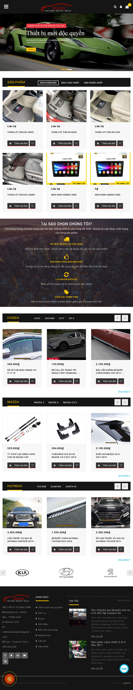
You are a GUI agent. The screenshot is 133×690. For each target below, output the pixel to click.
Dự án (40, 618)
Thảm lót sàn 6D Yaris (20, 132)
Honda (13, 318)
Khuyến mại (43, 635)
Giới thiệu (42, 624)
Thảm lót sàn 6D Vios (107, 132)
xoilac (83, 596)
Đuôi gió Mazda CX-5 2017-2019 (108, 455)
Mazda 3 (39, 402)
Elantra (56, 486)
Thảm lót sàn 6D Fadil (64, 132)
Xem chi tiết (97, 636)
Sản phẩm (42, 646)
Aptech (127, 683)
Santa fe (71, 486)
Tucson (41, 486)
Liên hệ (41, 641)
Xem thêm (124, 391)
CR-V (71, 318)
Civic (37, 318)
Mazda (13, 402)
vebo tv (70, 596)
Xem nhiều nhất (93, 82)
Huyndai (14, 486)
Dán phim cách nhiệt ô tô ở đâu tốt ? (108, 644)
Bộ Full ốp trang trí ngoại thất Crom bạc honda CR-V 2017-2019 (65, 372)
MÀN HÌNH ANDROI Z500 (107, 195)
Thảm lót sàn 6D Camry (21, 195)
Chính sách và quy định (49, 607)
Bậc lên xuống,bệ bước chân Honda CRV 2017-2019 (110, 372)
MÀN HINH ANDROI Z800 (64, 195)
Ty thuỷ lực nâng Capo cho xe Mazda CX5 (21, 455)
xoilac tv (91, 596)
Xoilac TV (124, 596)
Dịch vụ (41, 613)
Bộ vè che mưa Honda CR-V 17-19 (22, 371)
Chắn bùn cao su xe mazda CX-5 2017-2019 (64, 455)
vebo (77, 596)
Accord (49, 318)
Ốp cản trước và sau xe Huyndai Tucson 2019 (110, 539)
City (61, 318)
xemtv (99, 596)
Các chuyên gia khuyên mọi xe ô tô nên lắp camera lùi (110, 612)
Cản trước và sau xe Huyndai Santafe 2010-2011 (20, 540)
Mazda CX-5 (70, 402)
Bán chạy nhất (70, 82)
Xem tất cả (124, 600)
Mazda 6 (54, 402)
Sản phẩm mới (48, 82)
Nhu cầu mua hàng (47, 630)
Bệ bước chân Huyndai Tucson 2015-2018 (65, 539)
